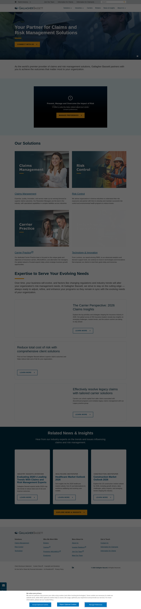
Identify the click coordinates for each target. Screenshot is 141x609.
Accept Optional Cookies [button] (40, 605)
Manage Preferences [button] (95, 605)
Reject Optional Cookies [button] (68, 604)
